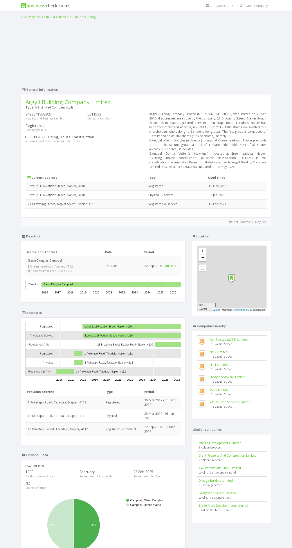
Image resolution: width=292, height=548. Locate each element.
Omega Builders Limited (215, 480)
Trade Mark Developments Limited (223, 505)
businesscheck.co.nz (35, 17)
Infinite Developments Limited (219, 443)
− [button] (202, 258)
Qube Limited (219, 389)
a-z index (59, 17)
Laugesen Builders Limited (217, 493)
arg (84, 17)
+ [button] (202, 251)
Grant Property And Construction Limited (227, 455)
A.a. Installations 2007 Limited (219, 468)
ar (76, 17)
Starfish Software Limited (227, 377)
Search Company (254, 6)
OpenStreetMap (243, 309)
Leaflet (216, 309)
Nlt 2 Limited (218, 352)
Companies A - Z (219, 6)
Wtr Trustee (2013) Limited (228, 339)
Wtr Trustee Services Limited (229, 402)
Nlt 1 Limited (218, 364)
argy (93, 17)
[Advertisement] (146, 52)
